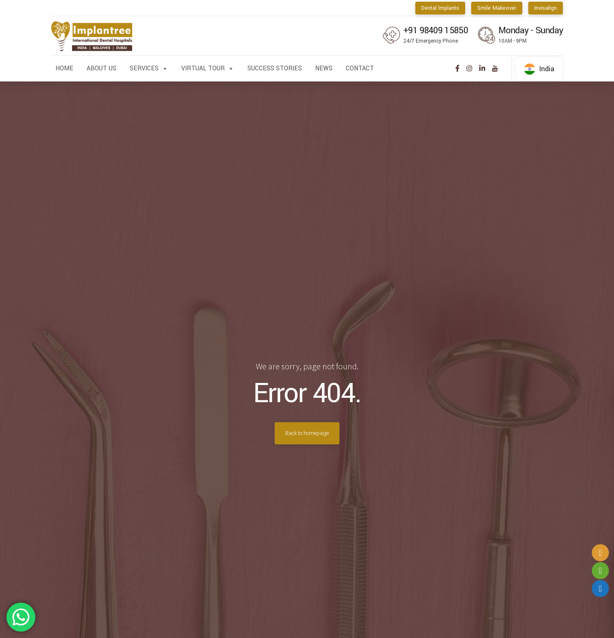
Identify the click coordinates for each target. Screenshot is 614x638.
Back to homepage (307, 433)
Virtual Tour (207, 68)
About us (101, 68)
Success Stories (274, 68)
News (324, 68)
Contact (360, 68)
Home (64, 68)
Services (149, 68)
